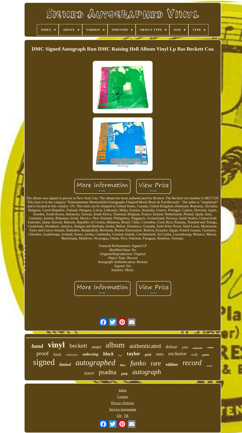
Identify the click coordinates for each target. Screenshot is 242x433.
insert (89, 373)
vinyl (56, 344)
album (115, 345)
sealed (209, 365)
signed (44, 362)
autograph (146, 372)
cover (210, 347)
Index (123, 390)
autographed (95, 362)
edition (172, 364)
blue (122, 365)
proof (42, 353)
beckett (78, 345)
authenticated (145, 346)
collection (72, 354)
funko (138, 363)
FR (126, 416)
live (120, 355)
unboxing (90, 354)
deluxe (171, 346)
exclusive (177, 353)
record (191, 363)
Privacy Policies (122, 403)
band (57, 354)
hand (37, 346)
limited (65, 364)
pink (124, 374)
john (185, 347)
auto (160, 353)
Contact (122, 396)
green (205, 354)
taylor (133, 353)
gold (148, 354)
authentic (198, 347)
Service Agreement (122, 409)
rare (156, 363)
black (108, 353)
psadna (108, 372)
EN (119, 416)
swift (194, 354)
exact (96, 347)
